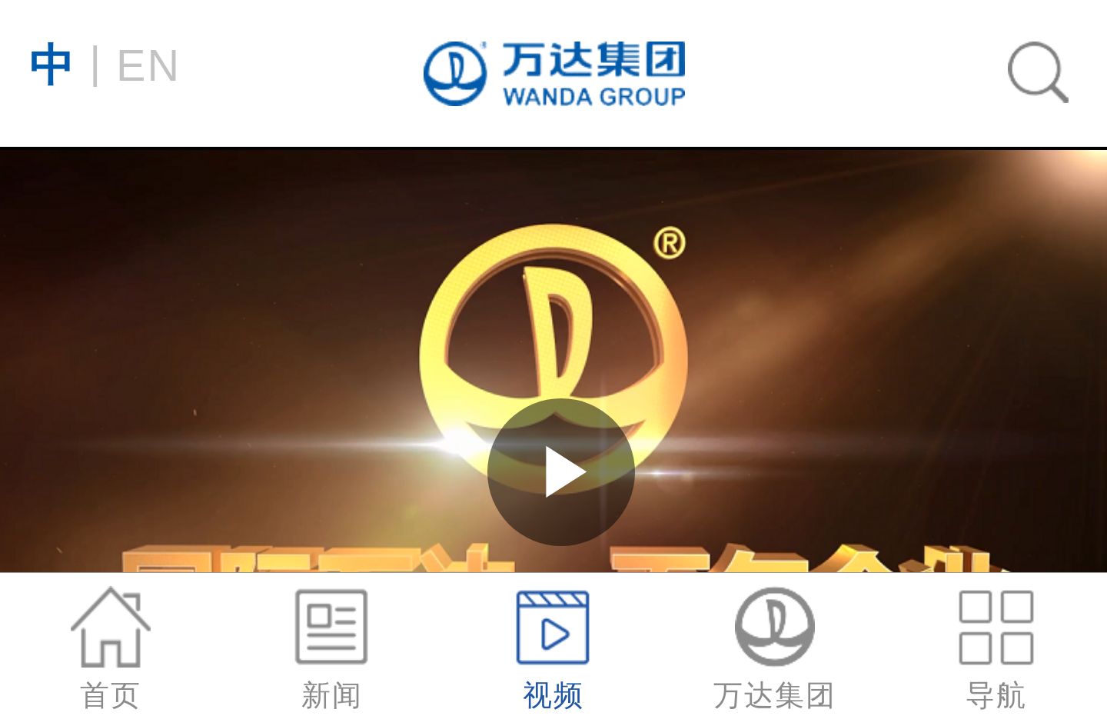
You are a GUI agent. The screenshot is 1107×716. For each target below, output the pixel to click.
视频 (553, 648)
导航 (996, 648)
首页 (111, 648)
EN (105, 63)
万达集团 (774, 648)
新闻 (332, 648)
